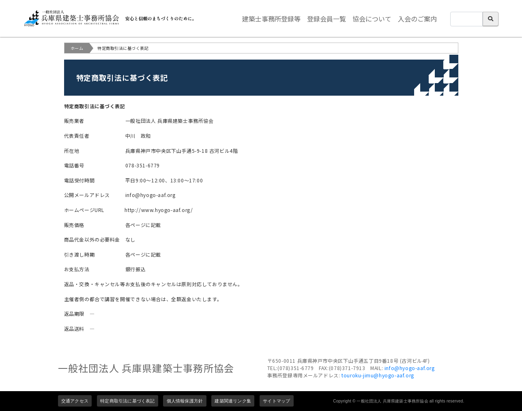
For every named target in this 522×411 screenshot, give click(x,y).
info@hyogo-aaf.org (410, 367)
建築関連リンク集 (233, 400)
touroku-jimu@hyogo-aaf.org (378, 375)
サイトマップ (276, 400)
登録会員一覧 (326, 19)
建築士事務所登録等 (271, 19)
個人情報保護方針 (185, 400)
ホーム (77, 48)
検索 (490, 19)
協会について (371, 19)
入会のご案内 (417, 19)
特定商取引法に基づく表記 (127, 400)
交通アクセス (74, 400)
